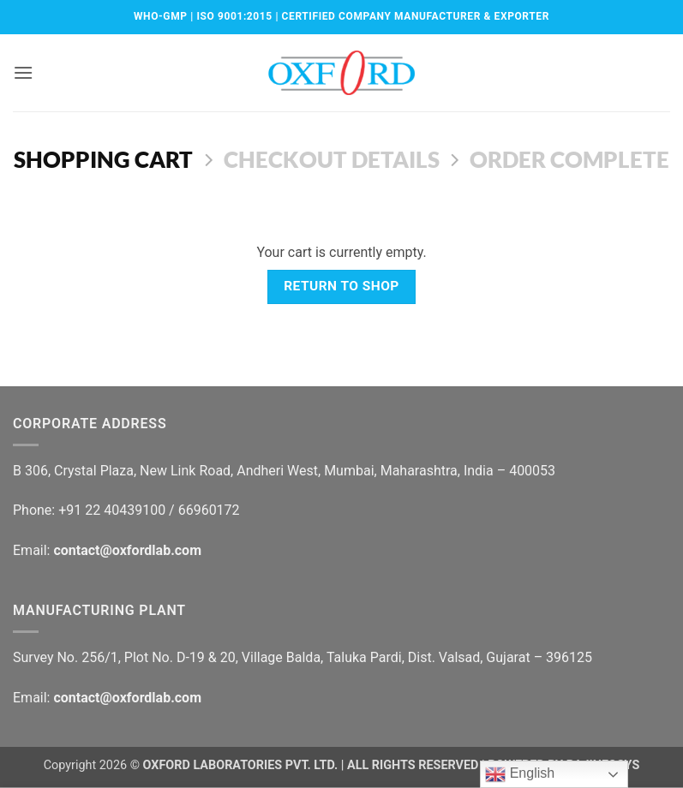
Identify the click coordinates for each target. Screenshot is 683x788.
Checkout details (332, 159)
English (519, 774)
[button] (23, 72)
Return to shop (341, 286)
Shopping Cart (103, 159)
